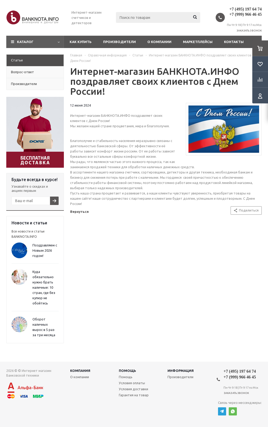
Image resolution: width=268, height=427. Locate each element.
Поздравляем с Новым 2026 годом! (44, 250)
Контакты (234, 42)
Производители (119, 42)
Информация (181, 370)
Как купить (81, 42)
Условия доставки (133, 389)
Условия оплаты (132, 383)
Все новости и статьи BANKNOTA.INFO (28, 234)
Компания (80, 370)
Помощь (127, 370)
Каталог (25, 42)
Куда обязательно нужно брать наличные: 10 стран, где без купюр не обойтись (43, 287)
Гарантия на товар (134, 395)
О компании (159, 42)
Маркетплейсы (198, 42)
